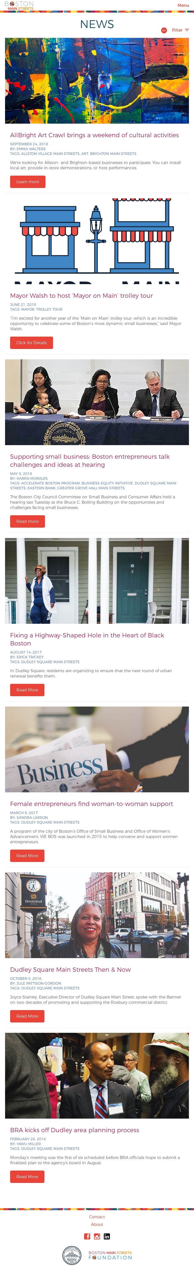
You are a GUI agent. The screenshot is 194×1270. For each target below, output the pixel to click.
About (97, 1224)
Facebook (87, 1236)
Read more (27, 521)
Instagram (97, 1236)
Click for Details (31, 342)
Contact (97, 1216)
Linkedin (107, 1236)
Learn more (27, 181)
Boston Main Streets (19, 5)
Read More (27, 690)
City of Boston (72, 1255)
